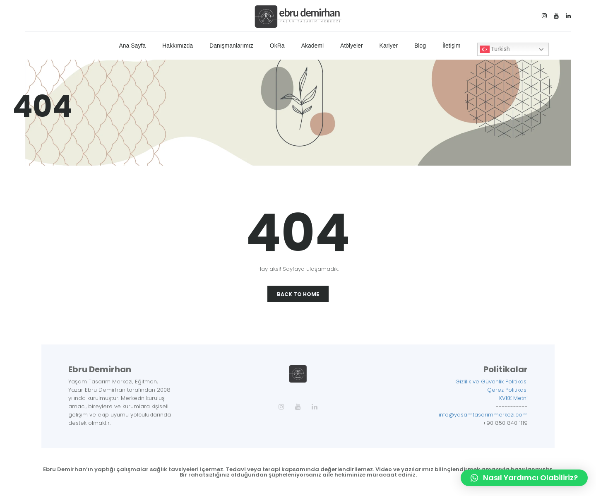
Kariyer (389, 45)
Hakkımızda (177, 45)
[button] (524, 478)
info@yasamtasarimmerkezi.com (483, 415)
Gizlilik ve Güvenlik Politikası (491, 381)
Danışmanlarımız (231, 45)
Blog (420, 45)
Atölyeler (351, 45)
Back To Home (298, 294)
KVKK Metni (513, 398)
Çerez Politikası (507, 390)
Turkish (495, 49)
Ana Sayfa (132, 45)
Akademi (312, 45)
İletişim (451, 45)
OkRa (277, 45)
